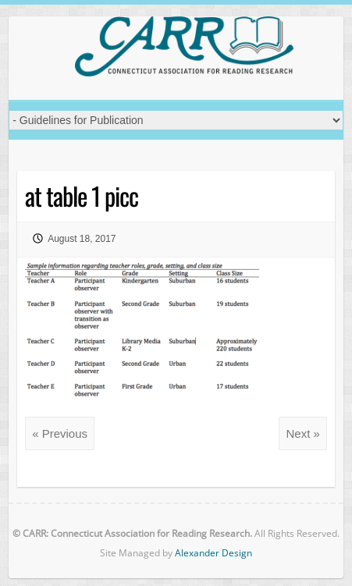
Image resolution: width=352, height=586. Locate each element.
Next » (302, 433)
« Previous (59, 433)
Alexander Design (213, 552)
